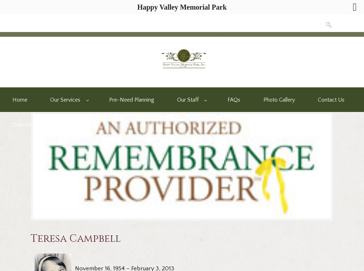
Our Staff (188, 100)
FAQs (234, 100)
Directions (24, 125)
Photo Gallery (279, 100)
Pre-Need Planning (131, 100)
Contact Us (331, 100)
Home (19, 100)
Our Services (65, 100)
